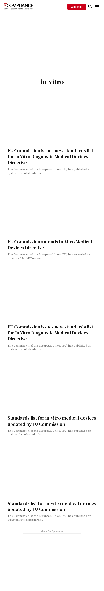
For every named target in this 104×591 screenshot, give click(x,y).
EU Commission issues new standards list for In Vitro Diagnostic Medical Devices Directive (50, 156)
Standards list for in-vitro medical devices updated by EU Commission (52, 421)
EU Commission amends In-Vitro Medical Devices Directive (50, 245)
